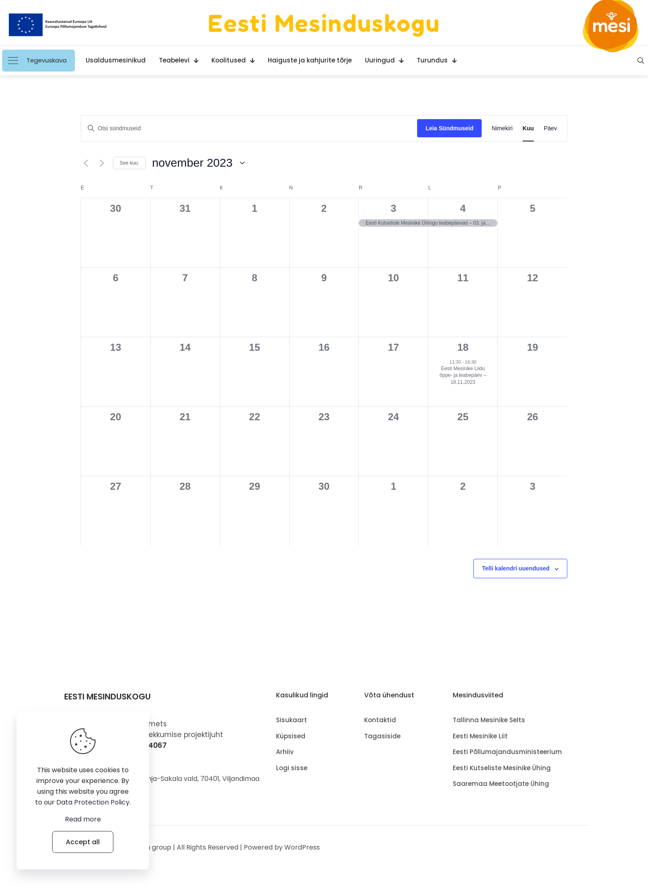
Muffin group (150, 847)
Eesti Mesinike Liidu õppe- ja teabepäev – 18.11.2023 (462, 375)
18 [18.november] (462, 347)
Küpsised (290, 736)
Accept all (83, 842)
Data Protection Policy (93, 802)
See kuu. (129, 163)
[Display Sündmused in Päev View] (550, 128)
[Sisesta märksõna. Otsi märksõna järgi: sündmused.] (249, 128)
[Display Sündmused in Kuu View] (528, 128)
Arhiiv (285, 751)
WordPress (302, 847)
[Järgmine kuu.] (102, 163)
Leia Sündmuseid (449, 128)
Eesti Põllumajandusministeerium (507, 751)
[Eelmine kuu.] (86, 163)
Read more (83, 819)
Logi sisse (291, 768)
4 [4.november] (463, 208)
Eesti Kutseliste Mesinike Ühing (502, 768)
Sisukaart (291, 720)
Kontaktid (380, 720)
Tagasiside (382, 736)
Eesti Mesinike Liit (480, 736)
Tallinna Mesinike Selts (489, 720)
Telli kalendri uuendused (516, 568)
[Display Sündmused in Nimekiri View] (502, 128)
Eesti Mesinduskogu (324, 22)
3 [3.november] (393, 208)
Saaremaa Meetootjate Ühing (501, 783)
